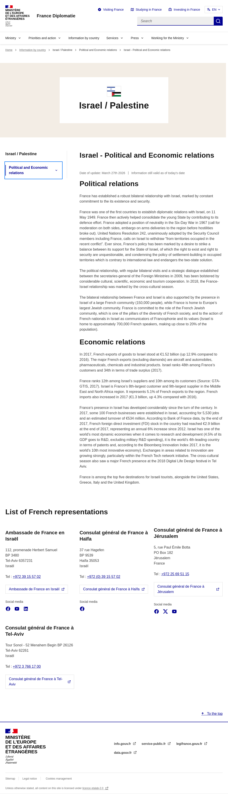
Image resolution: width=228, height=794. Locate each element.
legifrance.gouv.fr (189, 744)
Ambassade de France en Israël (34, 589)
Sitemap (10, 778)
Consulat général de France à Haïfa (111, 589)
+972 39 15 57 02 (27, 577)
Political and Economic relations (28, 170)
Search (218, 21)
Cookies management (59, 778)
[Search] (175, 21)
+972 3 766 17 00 (27, 666)
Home (8, 50)
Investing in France (187, 9)
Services (112, 38)
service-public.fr (154, 744)
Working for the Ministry (167, 38)
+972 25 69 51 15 (175, 574)
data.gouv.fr (123, 752)
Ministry (10, 38)
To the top (214, 714)
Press (135, 38)
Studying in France (149, 9)
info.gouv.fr (123, 744)
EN (214, 9)
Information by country (83, 38)
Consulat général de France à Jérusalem (180, 589)
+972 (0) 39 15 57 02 (103, 577)
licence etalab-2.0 (93, 788)
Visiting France (113, 9)
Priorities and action (42, 38)
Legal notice (29, 778)
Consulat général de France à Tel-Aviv (36, 681)
